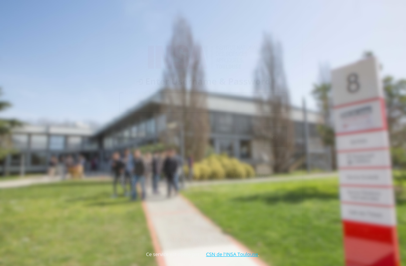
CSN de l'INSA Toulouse (232, 254)
